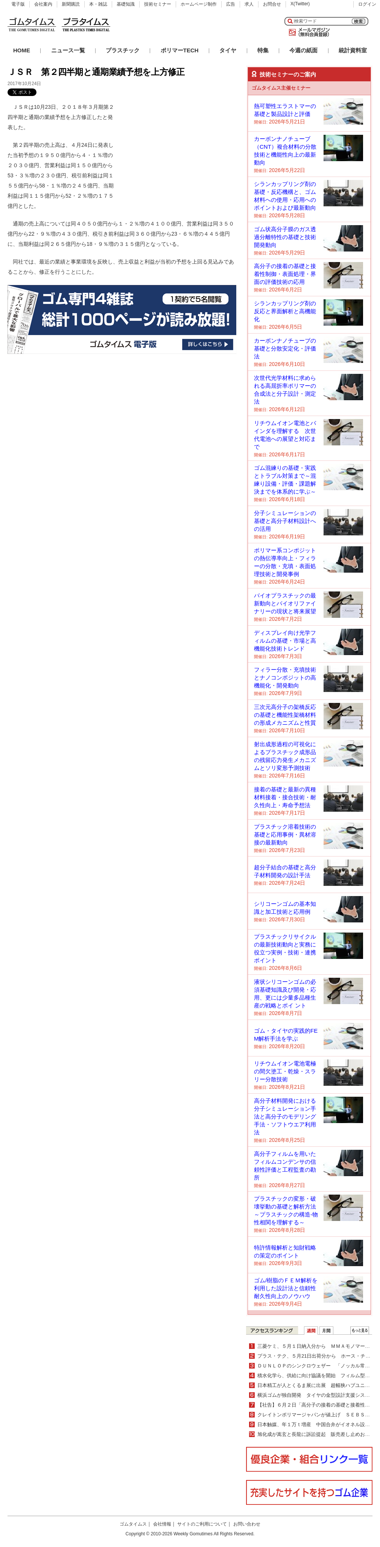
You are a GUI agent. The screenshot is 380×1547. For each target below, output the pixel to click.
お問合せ (272, 4)
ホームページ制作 (199, 4)
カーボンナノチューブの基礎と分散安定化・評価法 (285, 348)
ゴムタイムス (133, 1524)
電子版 (18, 4)
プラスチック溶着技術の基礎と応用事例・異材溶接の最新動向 (285, 834)
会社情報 (162, 1524)
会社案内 (43, 4)
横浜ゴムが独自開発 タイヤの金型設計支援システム (316, 1395)
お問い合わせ (246, 1524)
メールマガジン (308, 32)
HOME (21, 50)
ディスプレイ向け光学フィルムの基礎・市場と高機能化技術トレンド (285, 640)
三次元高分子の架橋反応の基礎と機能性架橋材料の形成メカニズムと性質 (285, 715)
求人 (249, 4)
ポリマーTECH (180, 50)
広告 (230, 4)
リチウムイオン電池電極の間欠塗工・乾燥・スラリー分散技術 (285, 1071)
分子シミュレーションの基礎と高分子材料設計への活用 (285, 521)
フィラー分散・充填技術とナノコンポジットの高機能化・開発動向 (285, 677)
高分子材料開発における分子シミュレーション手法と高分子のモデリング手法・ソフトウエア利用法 (285, 1116)
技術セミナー (157, 4)
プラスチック (123, 50)
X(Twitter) (300, 3)
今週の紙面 (303, 50)
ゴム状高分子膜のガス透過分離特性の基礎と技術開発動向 (285, 237)
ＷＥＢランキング (359, 1330)
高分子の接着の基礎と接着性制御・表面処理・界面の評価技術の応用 (285, 274)
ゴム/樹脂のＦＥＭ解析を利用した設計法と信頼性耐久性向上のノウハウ (286, 1288)
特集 (263, 50)
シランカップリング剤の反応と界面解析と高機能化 (285, 311)
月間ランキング (326, 1330)
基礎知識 (126, 4)
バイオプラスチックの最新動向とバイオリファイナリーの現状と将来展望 (285, 603)
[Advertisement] (179, 149)
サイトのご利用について (202, 1524)
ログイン (367, 4)
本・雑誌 (98, 4)
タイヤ (227, 50)
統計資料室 (353, 50)
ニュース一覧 (68, 50)
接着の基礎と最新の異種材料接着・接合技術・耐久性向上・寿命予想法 (285, 797)
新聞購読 (71, 4)
